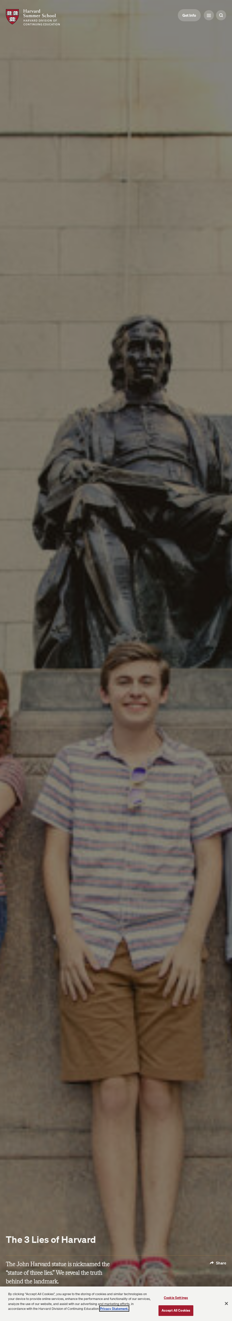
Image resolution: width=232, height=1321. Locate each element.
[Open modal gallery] (116, 660)
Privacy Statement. (114, 1308)
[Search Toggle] (221, 15)
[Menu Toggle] (209, 15)
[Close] (226, 1303)
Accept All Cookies (176, 1310)
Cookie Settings (176, 1297)
